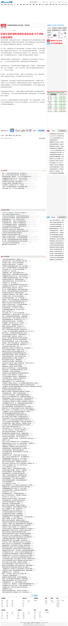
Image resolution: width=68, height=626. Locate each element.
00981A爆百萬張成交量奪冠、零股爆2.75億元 (13, 349)
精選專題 (35, 600)
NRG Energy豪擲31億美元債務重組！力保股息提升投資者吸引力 (17, 421)
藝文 (40, 613)
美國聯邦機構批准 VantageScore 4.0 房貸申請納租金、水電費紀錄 (18, 443)
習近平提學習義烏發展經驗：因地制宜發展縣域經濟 (14, 480)
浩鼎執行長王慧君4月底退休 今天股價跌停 (12, 264)
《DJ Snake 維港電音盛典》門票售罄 (58, 150)
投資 (14, 135)
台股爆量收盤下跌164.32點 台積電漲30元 (12, 510)
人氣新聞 (51, 131)
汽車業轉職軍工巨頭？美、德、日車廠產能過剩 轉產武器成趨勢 (17, 403)
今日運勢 (53, 25)
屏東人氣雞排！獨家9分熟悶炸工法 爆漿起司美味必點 (15, 416)
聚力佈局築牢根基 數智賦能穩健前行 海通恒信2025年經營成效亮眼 (18, 384)
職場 (24, 4)
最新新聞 (51, 217)
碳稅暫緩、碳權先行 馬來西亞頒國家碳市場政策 (14, 468)
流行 (12, 606)
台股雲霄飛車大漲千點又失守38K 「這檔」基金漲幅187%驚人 (17, 585)
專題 (5, 4)
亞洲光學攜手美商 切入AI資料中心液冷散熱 (12, 307)
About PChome (43, 622)
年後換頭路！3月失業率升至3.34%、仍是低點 (13, 185)
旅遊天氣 (58, 603)
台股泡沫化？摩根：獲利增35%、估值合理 (12, 374)
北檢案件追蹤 (60, 25)
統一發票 (52, 602)
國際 (21, 4)
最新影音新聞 (62, 217)
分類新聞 (3, 598)
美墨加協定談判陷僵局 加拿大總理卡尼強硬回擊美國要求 (15, 522)
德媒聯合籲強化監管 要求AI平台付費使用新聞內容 (14, 339)
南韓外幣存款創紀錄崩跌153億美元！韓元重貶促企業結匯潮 (16, 533)
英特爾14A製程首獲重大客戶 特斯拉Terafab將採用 (14, 590)
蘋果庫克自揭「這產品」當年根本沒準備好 (12, 366)
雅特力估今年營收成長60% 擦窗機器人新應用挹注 (14, 461)
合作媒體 (59, 2)
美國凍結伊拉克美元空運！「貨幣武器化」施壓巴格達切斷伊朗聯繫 (18, 550)
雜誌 (56, 4)
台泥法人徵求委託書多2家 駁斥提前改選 (11, 379)
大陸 (66, 4)
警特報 (63, 600)
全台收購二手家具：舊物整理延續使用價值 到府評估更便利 (16, 425)
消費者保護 (33, 622)
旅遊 (53, 4)
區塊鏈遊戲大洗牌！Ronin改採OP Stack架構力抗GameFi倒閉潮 (17, 555)
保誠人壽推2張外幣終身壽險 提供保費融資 (12, 431)
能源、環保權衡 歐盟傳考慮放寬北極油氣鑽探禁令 (14, 404)
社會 (12, 4)
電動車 (10, 135)
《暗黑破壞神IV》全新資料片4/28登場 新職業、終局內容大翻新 (17, 568)
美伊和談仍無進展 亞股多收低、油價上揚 (12, 287)
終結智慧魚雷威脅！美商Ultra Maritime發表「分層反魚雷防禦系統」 (18, 398)
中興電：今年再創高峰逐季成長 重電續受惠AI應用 (14, 475)
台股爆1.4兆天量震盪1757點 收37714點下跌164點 (14, 445)
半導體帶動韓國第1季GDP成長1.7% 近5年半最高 (14, 458)
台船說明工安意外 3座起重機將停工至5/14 (12, 324)
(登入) (66, 2)
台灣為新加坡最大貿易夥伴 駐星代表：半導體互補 (14, 470)
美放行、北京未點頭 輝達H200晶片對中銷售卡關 (14, 573)
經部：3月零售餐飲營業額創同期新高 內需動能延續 (14, 316)
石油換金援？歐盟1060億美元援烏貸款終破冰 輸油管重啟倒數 (17, 537)
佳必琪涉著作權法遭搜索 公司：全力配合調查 (13, 297)
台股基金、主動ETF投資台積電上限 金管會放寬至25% (15, 299)
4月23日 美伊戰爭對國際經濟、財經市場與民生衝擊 (14, 186)
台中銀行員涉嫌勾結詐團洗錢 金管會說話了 (12, 232)
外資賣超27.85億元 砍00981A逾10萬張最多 (13, 262)
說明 (62, 2)
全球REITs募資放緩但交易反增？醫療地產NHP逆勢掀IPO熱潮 (17, 560)
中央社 (14, 30)
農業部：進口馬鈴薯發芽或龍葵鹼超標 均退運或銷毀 (15, 578)
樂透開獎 (64, 28)
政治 (8, 4)
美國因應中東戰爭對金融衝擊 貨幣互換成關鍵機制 (14, 577)
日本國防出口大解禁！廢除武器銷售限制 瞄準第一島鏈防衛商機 (17, 570)
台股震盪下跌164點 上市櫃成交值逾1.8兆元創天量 (14, 455)
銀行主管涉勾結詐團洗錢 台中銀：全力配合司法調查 (15, 341)
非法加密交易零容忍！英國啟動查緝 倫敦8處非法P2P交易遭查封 (17, 528)
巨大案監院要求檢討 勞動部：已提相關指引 (12, 513)
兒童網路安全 (38, 622)
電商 (20, 135)
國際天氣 (58, 605)
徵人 (47, 622)
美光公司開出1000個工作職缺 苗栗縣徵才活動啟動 (14, 562)
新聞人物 (25, 598)
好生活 (40, 612)
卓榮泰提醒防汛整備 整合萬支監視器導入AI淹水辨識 (15, 451)
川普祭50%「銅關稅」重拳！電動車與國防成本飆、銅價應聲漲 (17, 523)
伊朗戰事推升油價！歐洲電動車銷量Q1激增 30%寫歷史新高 (16, 525)
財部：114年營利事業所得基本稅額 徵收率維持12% (14, 173)
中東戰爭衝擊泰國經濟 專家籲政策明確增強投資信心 (14, 353)
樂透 (51, 600)
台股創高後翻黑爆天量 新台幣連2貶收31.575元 (13, 319)
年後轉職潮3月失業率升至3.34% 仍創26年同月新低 (14, 178)
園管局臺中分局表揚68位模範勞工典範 (58, 247)
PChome (54, 2)
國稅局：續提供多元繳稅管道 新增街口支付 (13, 326)
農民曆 (49, 25)
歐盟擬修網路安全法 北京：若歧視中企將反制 (13, 219)
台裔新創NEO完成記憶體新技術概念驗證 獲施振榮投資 (15, 231)
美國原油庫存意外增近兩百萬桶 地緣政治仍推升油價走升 (15, 567)
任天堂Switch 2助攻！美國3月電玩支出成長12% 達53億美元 (16, 542)
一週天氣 (58, 602)
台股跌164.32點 (6, 440)
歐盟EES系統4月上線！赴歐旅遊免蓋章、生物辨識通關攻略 (16, 543)
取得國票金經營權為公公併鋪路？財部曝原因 (13, 358)
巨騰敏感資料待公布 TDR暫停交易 (10, 572)
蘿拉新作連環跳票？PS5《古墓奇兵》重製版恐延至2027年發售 (17, 485)
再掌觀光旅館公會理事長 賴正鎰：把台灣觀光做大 (14, 354)
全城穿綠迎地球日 (54, 140)
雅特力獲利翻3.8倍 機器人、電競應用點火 (12, 359)
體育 (40, 4)
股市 (47, 2)
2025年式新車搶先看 (56, 43)
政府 (63, 4)
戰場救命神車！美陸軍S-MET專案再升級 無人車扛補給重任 (16, 348)
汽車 (60, 4)
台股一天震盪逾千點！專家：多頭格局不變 (12, 508)
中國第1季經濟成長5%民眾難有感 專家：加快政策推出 (15, 592)
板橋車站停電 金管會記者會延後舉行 (11, 503)
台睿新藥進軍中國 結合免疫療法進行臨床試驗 (13, 473)
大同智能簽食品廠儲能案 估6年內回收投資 (12, 511)
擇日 (46, 603)
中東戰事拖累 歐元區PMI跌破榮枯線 (58, 238)
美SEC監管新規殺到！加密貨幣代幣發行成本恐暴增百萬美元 (16, 548)
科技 (18, 4)
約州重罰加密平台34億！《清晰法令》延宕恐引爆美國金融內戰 (17, 552)
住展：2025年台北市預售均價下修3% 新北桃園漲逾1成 (15, 441)
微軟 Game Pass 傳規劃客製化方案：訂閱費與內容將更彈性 (16, 396)
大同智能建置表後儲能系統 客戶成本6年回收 (13, 309)
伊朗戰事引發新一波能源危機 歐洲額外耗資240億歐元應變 (16, 486)
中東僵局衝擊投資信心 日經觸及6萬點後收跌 (13, 493)
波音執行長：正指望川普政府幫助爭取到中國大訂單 (14, 301)
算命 (46, 600)
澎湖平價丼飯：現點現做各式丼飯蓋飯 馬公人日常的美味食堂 (16, 399)
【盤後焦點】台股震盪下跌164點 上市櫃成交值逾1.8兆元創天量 (17, 438)
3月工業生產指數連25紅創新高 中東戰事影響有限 (14, 224)
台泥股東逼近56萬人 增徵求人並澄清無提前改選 (14, 221)
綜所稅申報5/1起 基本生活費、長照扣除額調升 (13, 229)
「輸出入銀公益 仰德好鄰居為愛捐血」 (58, 257)
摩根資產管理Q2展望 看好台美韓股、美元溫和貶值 (14, 540)
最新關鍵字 (47, 612)
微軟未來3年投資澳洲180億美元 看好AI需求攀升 (14, 498)
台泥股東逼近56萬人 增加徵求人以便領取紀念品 (14, 222)
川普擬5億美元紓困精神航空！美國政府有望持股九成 (14, 538)
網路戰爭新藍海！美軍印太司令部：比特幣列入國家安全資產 (16, 530)
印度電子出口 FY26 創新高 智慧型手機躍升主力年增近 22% (16, 419)
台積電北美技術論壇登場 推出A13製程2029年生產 (14, 580)
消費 (50, 4)
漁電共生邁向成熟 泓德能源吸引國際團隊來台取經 (14, 532)
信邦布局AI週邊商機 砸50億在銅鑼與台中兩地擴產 (14, 506)
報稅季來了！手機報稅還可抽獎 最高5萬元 (12, 364)
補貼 (17, 135)
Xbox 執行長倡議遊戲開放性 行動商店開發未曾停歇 (14, 414)
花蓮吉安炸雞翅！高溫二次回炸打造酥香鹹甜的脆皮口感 (15, 418)
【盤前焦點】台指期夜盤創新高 (9, 575)
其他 (12, 613)
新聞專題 (36, 598)
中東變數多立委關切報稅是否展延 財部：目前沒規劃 (15, 266)
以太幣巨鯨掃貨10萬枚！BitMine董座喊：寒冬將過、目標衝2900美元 (18, 558)
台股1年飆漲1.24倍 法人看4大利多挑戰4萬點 (13, 188)
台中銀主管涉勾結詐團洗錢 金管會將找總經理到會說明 (15, 216)
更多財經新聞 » (42, 138)
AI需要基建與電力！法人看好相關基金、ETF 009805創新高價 (17, 516)
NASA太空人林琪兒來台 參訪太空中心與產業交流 (14, 212)
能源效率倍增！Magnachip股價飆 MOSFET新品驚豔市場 (15, 535)
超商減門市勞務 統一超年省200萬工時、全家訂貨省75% (16, 314)
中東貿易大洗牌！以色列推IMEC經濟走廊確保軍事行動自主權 (17, 557)
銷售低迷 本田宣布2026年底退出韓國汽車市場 (13, 302)
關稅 (7, 135)
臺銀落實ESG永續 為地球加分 (56, 259)
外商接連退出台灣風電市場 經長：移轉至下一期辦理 (15, 294)
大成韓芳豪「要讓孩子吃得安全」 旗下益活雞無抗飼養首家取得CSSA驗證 (20, 383)
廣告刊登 (28, 622)
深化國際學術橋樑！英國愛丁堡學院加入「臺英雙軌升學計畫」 (17, 423)
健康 (33, 4)
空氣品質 (54, 28)
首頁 (2, 4)
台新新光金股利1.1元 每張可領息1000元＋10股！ (14, 428)
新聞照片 (20, 610)
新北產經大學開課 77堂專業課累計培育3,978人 (13, 183)
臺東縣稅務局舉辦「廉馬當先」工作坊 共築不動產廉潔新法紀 (16, 176)
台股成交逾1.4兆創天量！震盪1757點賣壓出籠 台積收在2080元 (17, 363)
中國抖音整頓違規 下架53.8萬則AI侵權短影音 (13, 478)
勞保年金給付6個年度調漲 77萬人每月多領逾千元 (14, 436)
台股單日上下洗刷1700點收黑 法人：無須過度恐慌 (14, 527)
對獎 (52, 598)
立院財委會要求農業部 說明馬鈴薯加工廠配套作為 (14, 490)
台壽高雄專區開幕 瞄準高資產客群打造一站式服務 (14, 448)
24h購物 (50, 2)
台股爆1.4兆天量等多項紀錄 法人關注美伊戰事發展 (14, 236)
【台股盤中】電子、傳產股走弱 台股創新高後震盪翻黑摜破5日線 (18, 583)
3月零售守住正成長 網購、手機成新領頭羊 (12, 181)
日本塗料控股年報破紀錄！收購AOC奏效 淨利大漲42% (15, 563)
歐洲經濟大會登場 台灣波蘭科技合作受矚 (12, 306)
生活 (43, 4)
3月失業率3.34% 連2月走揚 (9, 271)
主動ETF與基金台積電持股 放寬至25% (58, 222)
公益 (40, 615)
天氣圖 (57, 606)
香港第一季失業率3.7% (7, 311)
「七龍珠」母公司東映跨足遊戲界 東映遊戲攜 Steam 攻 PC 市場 (17, 331)
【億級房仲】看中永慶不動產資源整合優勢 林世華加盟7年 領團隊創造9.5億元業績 (21, 386)
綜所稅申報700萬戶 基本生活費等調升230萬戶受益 (14, 261)
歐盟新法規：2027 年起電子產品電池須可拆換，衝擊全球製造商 (17, 408)
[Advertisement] (24, 150)
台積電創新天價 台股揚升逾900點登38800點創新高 (14, 587)
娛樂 (37, 4)
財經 (15, 4)
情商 (12, 602)
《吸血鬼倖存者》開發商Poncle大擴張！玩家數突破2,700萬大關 (17, 401)
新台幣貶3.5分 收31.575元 (8, 491)
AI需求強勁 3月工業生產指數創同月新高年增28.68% (15, 284)
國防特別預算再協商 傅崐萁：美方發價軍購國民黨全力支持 (21, 25)
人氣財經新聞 (62, 130)
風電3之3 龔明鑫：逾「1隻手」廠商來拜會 (12, 518)
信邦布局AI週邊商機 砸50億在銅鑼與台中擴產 (13, 471)
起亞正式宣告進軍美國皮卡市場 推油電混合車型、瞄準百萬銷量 (17, 565)
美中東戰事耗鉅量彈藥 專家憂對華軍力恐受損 (13, 413)
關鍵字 (46, 610)
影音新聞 (3, 610)
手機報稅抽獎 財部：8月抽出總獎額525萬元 (13, 272)
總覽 (35, 612)
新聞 (2, 27)
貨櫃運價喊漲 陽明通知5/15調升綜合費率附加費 (14, 446)
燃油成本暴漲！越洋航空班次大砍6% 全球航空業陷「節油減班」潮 (18, 463)
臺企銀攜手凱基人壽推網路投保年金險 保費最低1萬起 (15, 433)
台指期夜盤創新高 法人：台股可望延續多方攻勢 (14, 582)
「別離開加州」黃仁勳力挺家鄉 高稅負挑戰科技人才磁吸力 (16, 411)
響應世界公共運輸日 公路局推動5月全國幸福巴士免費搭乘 (16, 391)
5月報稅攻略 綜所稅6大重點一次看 (10, 346)
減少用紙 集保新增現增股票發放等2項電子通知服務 (14, 239)
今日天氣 (49, 28)
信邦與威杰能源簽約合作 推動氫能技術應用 (13, 279)
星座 (30, 4)
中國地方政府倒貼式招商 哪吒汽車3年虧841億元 (14, 281)
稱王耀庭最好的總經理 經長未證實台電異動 (12, 515)
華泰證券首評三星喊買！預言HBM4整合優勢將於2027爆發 (16, 547)
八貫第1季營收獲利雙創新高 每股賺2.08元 (12, 259)
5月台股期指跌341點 (7, 453)
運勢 (27, 4)
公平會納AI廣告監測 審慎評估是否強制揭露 (12, 450)
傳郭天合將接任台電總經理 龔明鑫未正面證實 (13, 505)
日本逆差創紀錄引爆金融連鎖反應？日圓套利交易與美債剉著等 (17, 553)
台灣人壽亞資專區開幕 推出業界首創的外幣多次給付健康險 (16, 406)
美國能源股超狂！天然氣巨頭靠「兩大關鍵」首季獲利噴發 (16, 545)
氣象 (57, 598)
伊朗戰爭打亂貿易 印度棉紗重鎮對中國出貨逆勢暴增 (15, 274)
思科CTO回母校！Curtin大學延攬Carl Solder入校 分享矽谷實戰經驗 (18, 409)
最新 (2, 600)
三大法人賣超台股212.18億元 (9, 466)
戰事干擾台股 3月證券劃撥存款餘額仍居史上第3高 (14, 333)
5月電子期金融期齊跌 (7, 481)
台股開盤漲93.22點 (6, 588)
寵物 (12, 600)
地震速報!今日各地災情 (56, 40)
